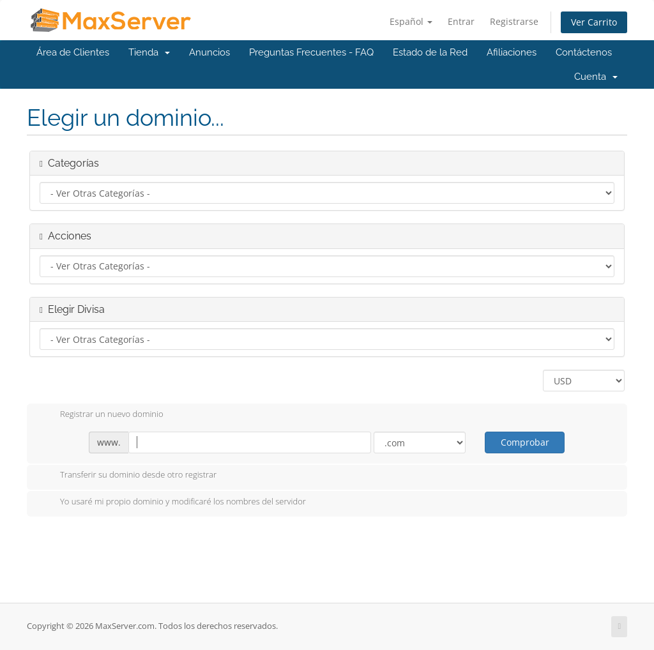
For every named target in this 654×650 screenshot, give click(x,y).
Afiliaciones (511, 52)
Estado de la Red (430, 52)
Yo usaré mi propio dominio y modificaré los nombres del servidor (173, 502)
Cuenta (596, 76)
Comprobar (525, 442)
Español (411, 21)
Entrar (461, 21)
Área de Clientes (72, 52)
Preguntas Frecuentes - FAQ (311, 52)
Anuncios (209, 52)
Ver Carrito (594, 22)
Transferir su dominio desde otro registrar (128, 476)
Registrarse (514, 21)
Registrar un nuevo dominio (102, 415)
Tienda (149, 52)
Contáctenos (584, 52)
